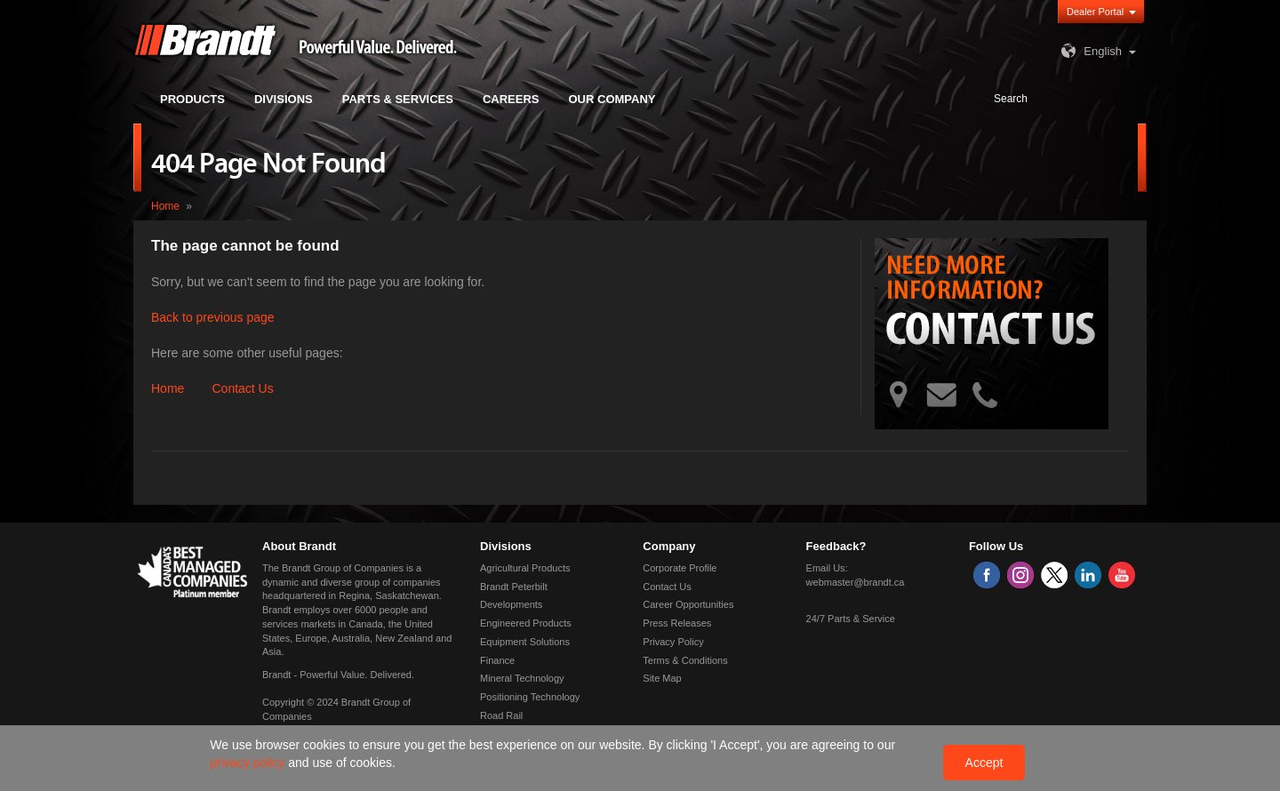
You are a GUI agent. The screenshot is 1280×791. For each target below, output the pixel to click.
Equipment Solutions (525, 641)
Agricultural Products (525, 568)
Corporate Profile (679, 568)
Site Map (662, 678)
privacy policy (249, 762)
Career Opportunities (688, 604)
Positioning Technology (530, 696)
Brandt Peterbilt (514, 586)
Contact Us (242, 388)
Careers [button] (511, 99)
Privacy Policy (673, 641)
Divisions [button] (283, 99)
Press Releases (677, 623)
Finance (497, 660)
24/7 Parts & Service (850, 618)
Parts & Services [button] (397, 99)
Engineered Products (526, 623)
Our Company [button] (612, 99)
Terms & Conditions (685, 660)
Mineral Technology (522, 678)
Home (165, 206)
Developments (511, 604)
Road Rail (501, 715)
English (1089, 51)
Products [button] (192, 99)
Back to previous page (213, 317)
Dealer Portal (1095, 11)
